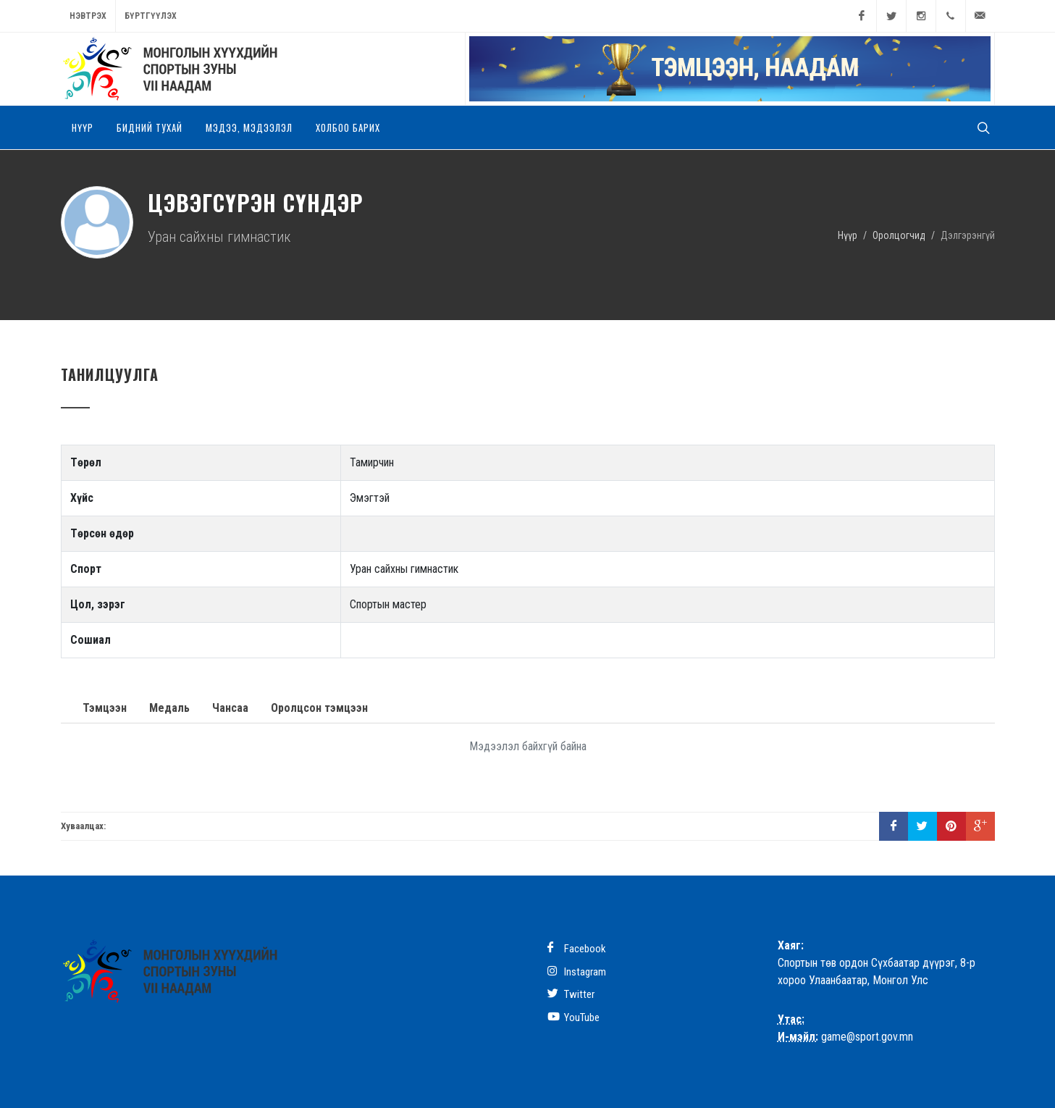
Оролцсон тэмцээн (319, 708)
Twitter (570, 994)
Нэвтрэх (88, 16)
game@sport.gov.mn (867, 1037)
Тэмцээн (105, 708)
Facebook (576, 948)
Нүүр (82, 127)
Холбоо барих (348, 127)
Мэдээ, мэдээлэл (249, 127)
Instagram (576, 971)
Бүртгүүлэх (151, 16)
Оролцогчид (899, 234)
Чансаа (230, 708)
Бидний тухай (149, 127)
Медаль (169, 708)
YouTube (573, 1017)
